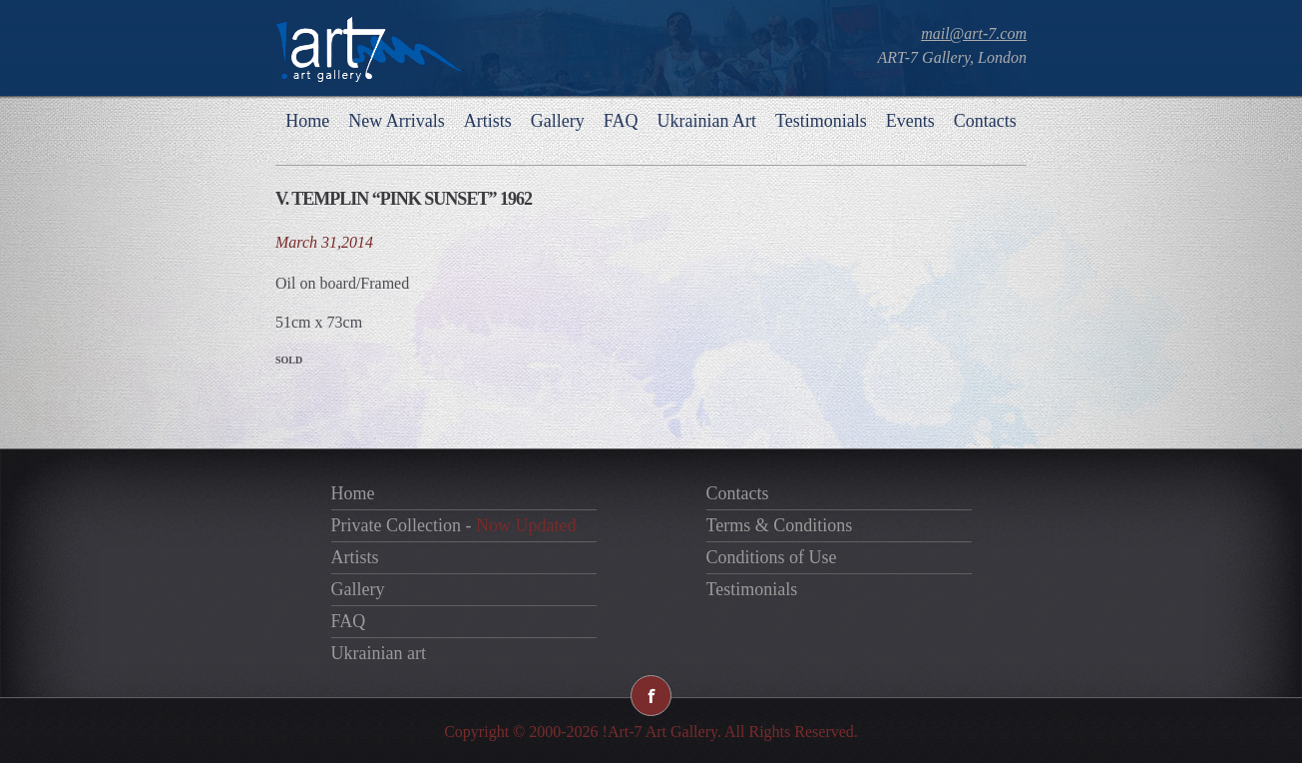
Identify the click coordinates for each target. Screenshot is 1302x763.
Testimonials (821, 121)
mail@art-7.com (974, 33)
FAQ (621, 121)
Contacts (985, 121)
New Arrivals (396, 121)
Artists (488, 121)
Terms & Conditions (779, 525)
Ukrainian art (378, 653)
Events (910, 121)
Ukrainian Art (705, 121)
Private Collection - (454, 525)
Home (307, 121)
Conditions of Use (771, 557)
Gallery (558, 121)
